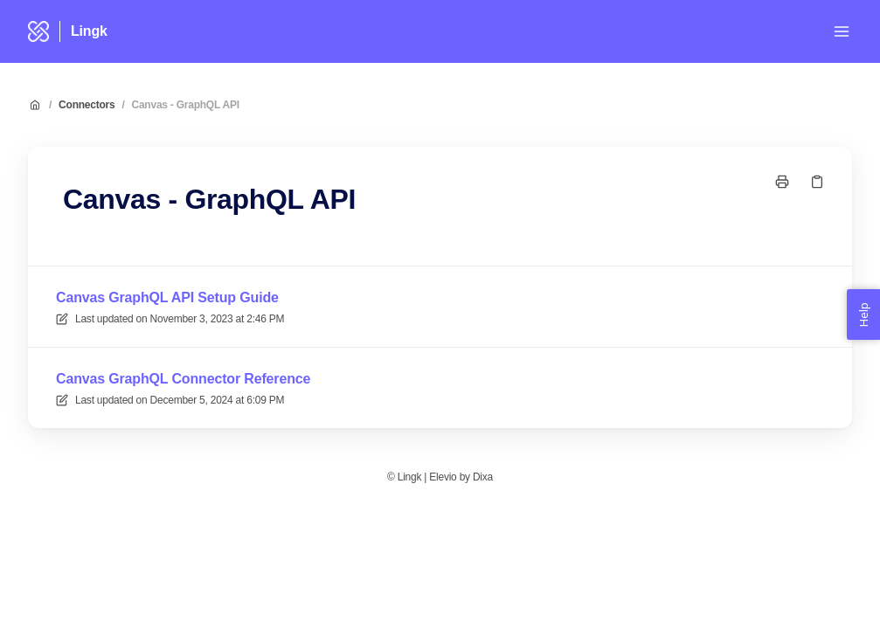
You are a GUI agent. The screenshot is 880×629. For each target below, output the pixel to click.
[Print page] (782, 182)
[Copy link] (817, 182)
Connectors (86, 105)
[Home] (38, 31)
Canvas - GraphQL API (185, 105)
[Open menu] (842, 31)
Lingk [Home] (89, 31)
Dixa (483, 477)
